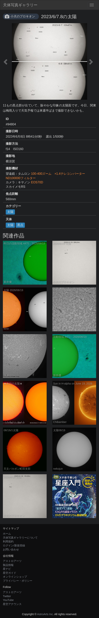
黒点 (20, 225)
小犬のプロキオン (23, 16)
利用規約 (8, 541)
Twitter (7, 596)
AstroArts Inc (45, 614)
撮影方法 (12, 143)
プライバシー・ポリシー (17, 580)
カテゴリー (13, 206)
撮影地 (10, 156)
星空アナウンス (12, 604)
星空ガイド (9, 572)
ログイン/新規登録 (14, 545)
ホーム (7, 533)
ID (7, 119)
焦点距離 (12, 193)
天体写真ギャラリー (20, 5)
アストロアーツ (12, 560)
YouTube (8, 600)
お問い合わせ (11, 549)
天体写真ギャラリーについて (20, 537)
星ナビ (7, 568)
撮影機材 (12, 168)
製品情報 (8, 565)
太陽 (10, 211)
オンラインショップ (15, 576)
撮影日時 (12, 131)
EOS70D (37, 182)
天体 (9, 219)
